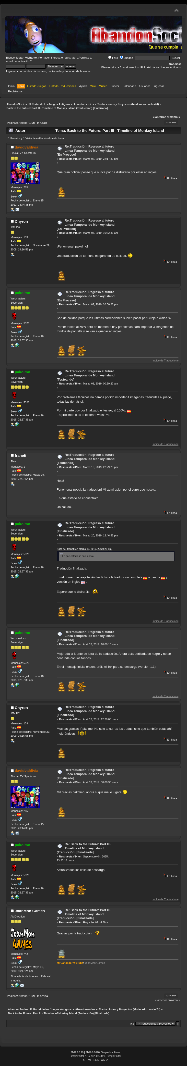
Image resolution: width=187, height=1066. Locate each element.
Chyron (21, 221)
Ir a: (132, 1023)
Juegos (126, 57)
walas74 (153, 104)
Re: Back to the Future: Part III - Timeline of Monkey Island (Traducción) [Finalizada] (84, 848)
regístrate (70, 57)
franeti (20, 455)
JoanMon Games (30, 911)
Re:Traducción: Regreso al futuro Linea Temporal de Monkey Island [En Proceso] (86, 150)
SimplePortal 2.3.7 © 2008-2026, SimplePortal (95, 1056)
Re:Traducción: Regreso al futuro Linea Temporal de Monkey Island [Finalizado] (86, 527)
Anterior (23, 122)
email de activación (18, 61)
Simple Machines (110, 1052)
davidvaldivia (26, 147)
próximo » (173, 116)
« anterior (159, 116)
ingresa (55, 57)
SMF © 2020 (93, 1052)
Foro (113, 57)
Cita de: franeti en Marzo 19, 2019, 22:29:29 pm (85, 549)
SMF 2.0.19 (76, 1052)
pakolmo (22, 293)
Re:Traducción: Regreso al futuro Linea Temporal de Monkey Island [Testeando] (86, 375)
